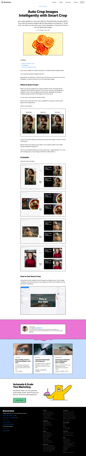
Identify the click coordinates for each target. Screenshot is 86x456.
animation (57, 371)
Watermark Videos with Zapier (69, 417)
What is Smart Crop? (28, 63)
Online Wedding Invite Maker (49, 447)
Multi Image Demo (47, 432)
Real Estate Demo (47, 436)
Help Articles (66, 423)
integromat (37, 371)
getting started (43, 369)
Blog (64, 424)
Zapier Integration (47, 423)
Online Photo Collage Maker (49, 449)
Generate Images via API (68, 411)
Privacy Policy (6, 422)
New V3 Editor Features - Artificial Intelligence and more (22, 361)
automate (37, 369)
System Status (66, 438)
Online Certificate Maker (48, 445)
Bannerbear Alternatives (68, 452)
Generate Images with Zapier (69, 415)
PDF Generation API (47, 415)
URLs (44, 427)
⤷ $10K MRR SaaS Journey (69, 443)
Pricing (75, 2)
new (16, 371)
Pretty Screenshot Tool (68, 435)
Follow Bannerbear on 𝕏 (9, 415)
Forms (44, 426)
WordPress (45, 429)
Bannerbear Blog (42, 6)
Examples (25, 65)
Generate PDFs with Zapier (69, 418)
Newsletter (65, 449)
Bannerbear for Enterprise (48, 418)
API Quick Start (66, 427)
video (67, 371)
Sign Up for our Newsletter (9, 417)
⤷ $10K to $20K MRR (67, 444)
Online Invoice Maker (47, 451)
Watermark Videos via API (68, 413)
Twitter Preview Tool (67, 433)
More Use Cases (66, 420)
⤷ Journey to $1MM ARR (68, 445)
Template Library (46, 417)
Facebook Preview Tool (68, 432)
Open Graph (45, 439)
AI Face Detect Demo (47, 433)
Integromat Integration (48, 424)
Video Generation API (47, 414)
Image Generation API (48, 411)
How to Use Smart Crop (29, 67)
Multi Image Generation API (49, 413)
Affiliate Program (66, 447)
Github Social (46, 438)
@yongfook (38, 327)
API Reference (66, 429)
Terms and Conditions (8, 424)
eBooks (64, 426)
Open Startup (66, 441)
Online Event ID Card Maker (49, 448)
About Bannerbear (67, 440)
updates (20, 371)
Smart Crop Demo (47, 440)
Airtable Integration (47, 422)
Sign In (82, 2)
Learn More (19, 400)
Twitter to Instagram (47, 435)
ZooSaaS (5, 430)
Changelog (65, 448)
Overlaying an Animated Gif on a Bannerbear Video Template (62, 361)
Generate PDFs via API (68, 414)
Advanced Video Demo (48, 442)
